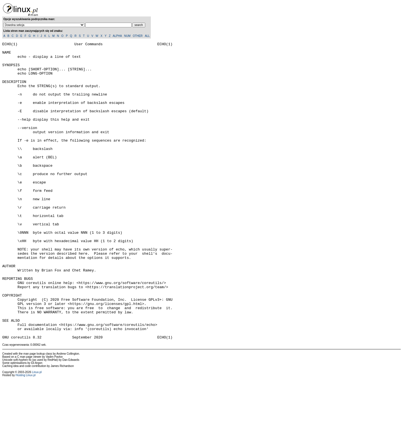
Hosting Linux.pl (26, 434)
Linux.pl (36, 431)
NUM (127, 35)
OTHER (138, 35)
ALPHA (117, 35)
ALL (147, 35)
